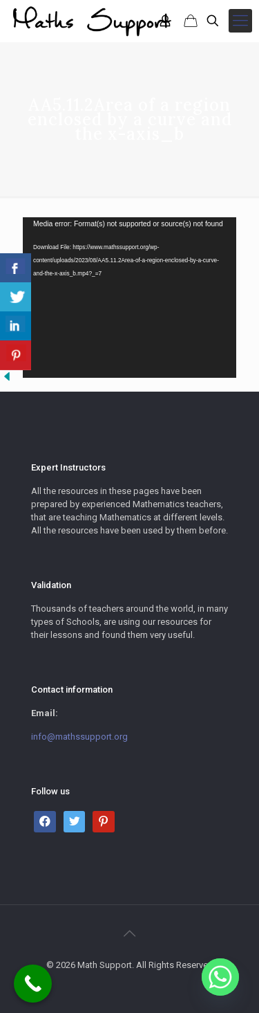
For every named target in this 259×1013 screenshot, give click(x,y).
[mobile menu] (240, 21)
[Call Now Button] (33, 984)
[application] (129, 297)
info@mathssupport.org (79, 736)
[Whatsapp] (220, 977)
